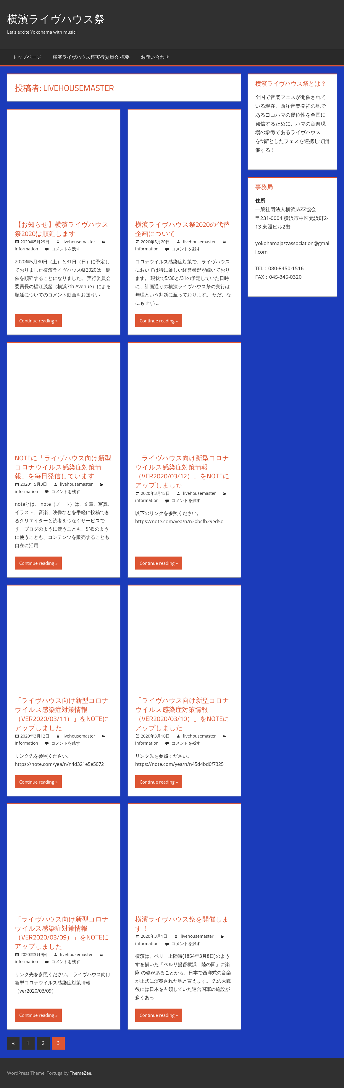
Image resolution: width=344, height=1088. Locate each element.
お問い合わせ (155, 57)
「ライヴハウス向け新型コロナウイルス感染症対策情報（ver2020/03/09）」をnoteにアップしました (62, 932)
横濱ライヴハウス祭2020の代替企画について (182, 229)
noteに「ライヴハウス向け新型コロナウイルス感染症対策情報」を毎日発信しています (63, 467)
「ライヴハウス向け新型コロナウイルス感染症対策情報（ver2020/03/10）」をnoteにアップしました (182, 714)
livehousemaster (78, 241)
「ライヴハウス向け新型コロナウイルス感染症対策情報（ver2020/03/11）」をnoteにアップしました (62, 714)
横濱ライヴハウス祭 (56, 19)
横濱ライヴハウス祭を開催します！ (182, 923)
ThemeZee (80, 1073)
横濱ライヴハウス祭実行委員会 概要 (91, 57)
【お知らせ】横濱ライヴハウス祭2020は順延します (62, 229)
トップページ (27, 57)
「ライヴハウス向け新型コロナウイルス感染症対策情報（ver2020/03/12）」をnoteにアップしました (182, 471)
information (26, 249)
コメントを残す (65, 249)
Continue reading (36, 321)
